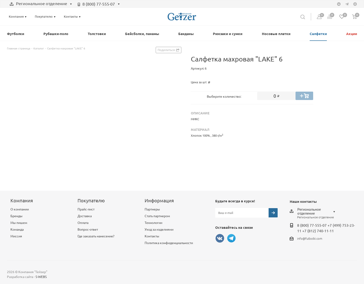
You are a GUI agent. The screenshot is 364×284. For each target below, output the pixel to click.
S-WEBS (41, 277)
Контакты (152, 236)
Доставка (85, 216)
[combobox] (41, 4)
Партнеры (152, 209)
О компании (19, 209)
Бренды (16, 216)
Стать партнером (157, 216)
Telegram (231, 238)
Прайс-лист (86, 209)
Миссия (16, 236)
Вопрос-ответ (88, 229)
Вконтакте (219, 238)
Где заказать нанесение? (96, 236)
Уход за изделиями (159, 229)
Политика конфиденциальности (169, 243)
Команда (17, 229)
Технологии (153, 223)
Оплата (83, 223)
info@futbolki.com (309, 238)
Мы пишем (18, 223)
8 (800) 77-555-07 (98, 4)
